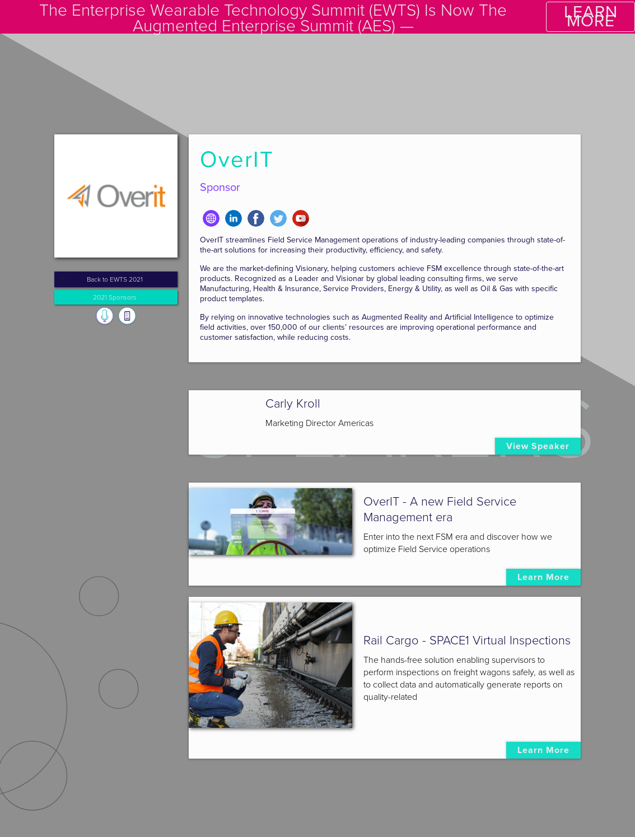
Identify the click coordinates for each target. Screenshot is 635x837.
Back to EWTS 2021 (115, 279)
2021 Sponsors (115, 297)
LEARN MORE (591, 16)
